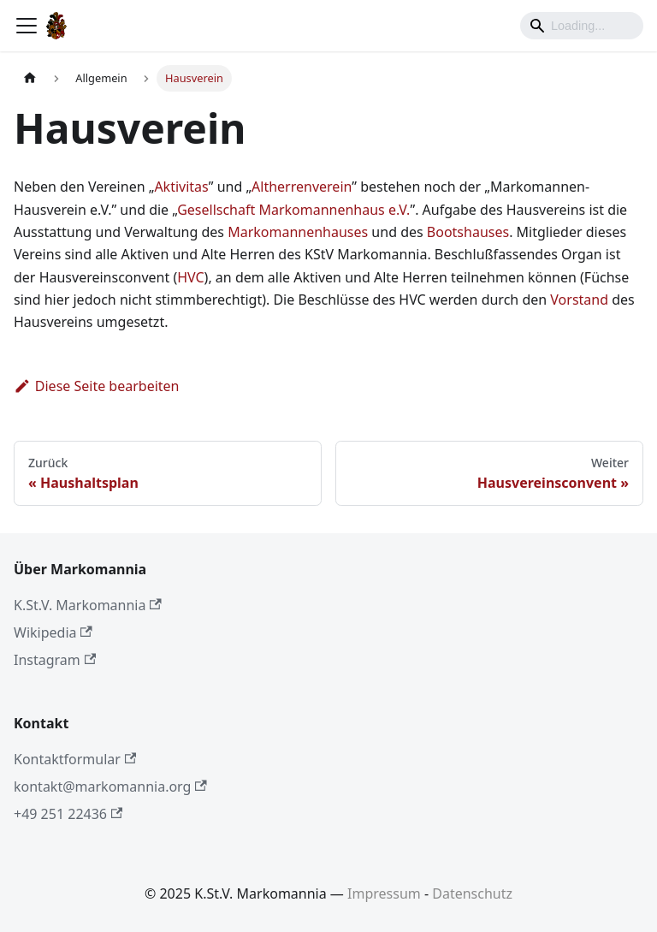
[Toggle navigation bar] (26, 26)
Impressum (384, 893)
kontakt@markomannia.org (110, 786)
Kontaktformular (75, 759)
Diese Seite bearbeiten (97, 386)
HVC (190, 277)
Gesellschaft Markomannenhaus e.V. (293, 209)
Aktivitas (181, 186)
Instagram (55, 659)
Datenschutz (472, 893)
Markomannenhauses (298, 232)
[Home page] (30, 78)
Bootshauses (468, 232)
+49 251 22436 (68, 813)
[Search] (581, 25)
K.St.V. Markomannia (88, 605)
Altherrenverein (302, 186)
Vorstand (579, 299)
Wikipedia (53, 632)
